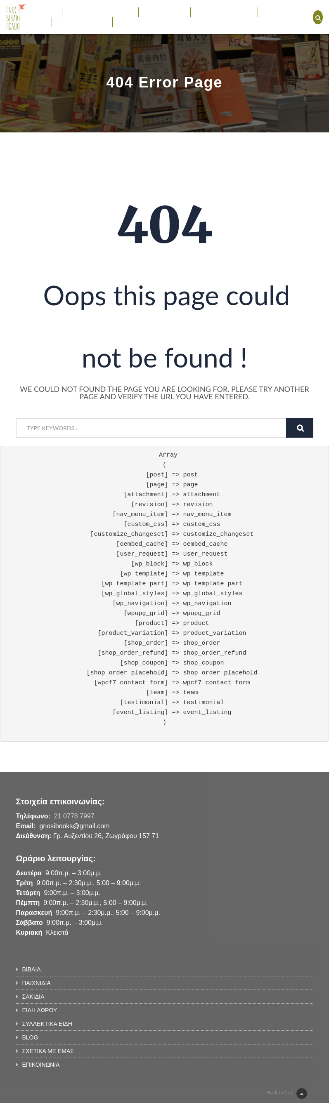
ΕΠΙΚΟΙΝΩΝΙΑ (135, 22)
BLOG (39, 22)
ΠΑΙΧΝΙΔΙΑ (84, 12)
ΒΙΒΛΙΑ (44, 12)
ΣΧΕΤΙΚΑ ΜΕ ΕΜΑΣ (82, 22)
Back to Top (287, 1093)
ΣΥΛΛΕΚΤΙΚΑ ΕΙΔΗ (224, 12)
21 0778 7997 (74, 816)
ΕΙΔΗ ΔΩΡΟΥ (164, 12)
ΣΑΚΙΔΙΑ (123, 12)
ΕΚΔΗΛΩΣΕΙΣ (280, 12)
